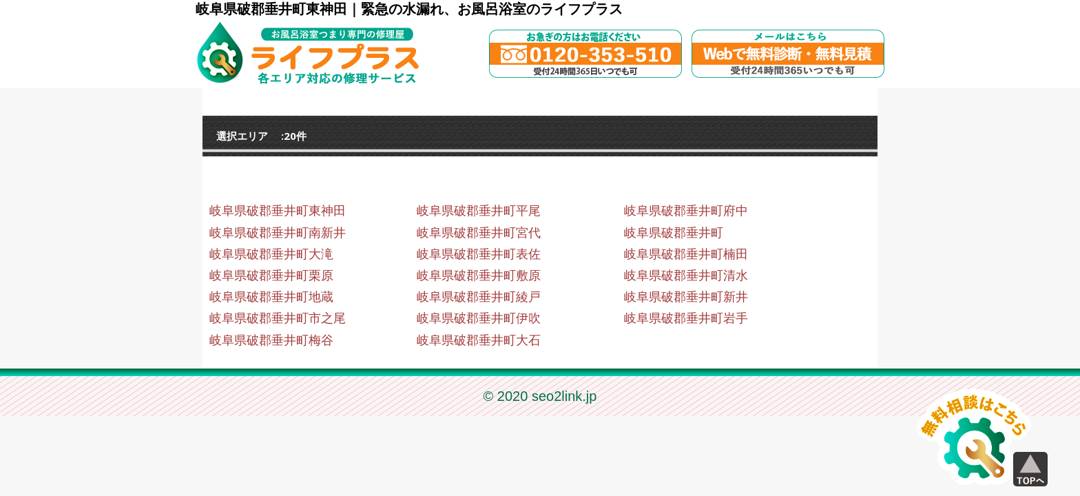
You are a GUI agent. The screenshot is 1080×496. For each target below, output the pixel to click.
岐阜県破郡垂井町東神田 (277, 211)
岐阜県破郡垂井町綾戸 (479, 297)
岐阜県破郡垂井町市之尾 (277, 318)
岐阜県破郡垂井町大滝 (271, 254)
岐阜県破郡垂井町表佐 (479, 254)
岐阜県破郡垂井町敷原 (479, 275)
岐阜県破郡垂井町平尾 (479, 211)
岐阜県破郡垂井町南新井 (277, 233)
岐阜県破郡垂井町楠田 (686, 254)
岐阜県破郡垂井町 (673, 233)
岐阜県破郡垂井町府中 (686, 211)
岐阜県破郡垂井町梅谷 (271, 340)
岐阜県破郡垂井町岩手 (686, 318)
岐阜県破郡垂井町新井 (686, 297)
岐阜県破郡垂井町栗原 (271, 275)
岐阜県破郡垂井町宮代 (479, 233)
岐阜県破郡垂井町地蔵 (271, 297)
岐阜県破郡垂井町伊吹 (479, 318)
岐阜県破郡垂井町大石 (479, 340)
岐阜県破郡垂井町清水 (686, 275)
